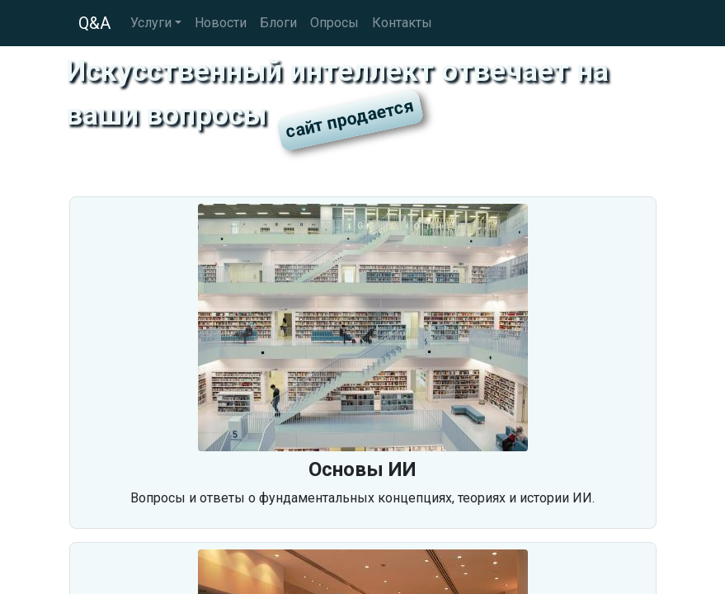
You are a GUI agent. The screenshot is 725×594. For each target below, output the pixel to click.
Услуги (151, 23)
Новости (221, 23)
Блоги (278, 23)
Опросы (334, 23)
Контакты (402, 23)
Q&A (94, 23)
